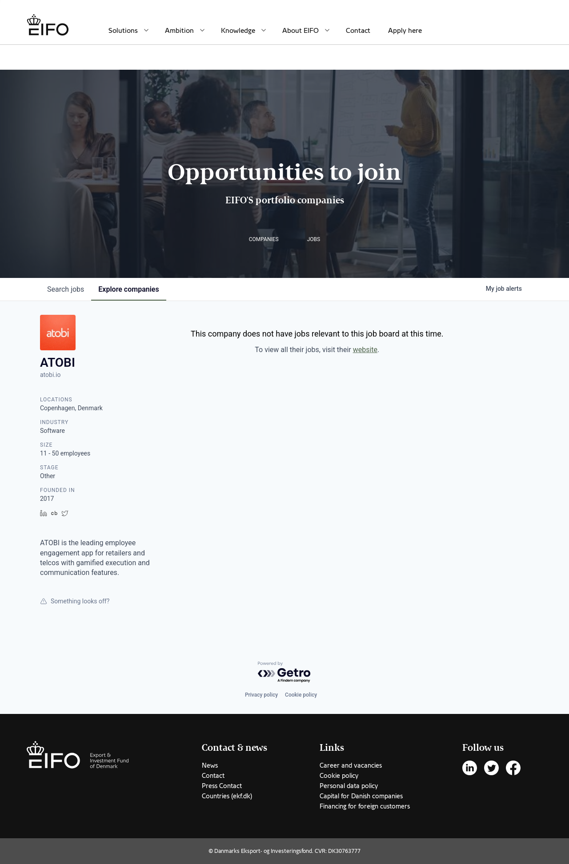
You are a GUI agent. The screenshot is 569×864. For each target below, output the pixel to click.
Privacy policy (261, 695)
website (365, 349)
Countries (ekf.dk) (227, 796)
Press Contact (222, 785)
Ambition (179, 31)
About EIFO (300, 31)
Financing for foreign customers (365, 806)
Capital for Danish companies (361, 796)
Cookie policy (301, 695)
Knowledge (238, 31)
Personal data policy (349, 785)
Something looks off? (74, 601)
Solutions (123, 31)
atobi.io (50, 374)
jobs (65, 289)
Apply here (405, 31)
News (210, 765)
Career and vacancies (351, 765)
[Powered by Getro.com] (284, 672)
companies (128, 289)
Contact (358, 31)
